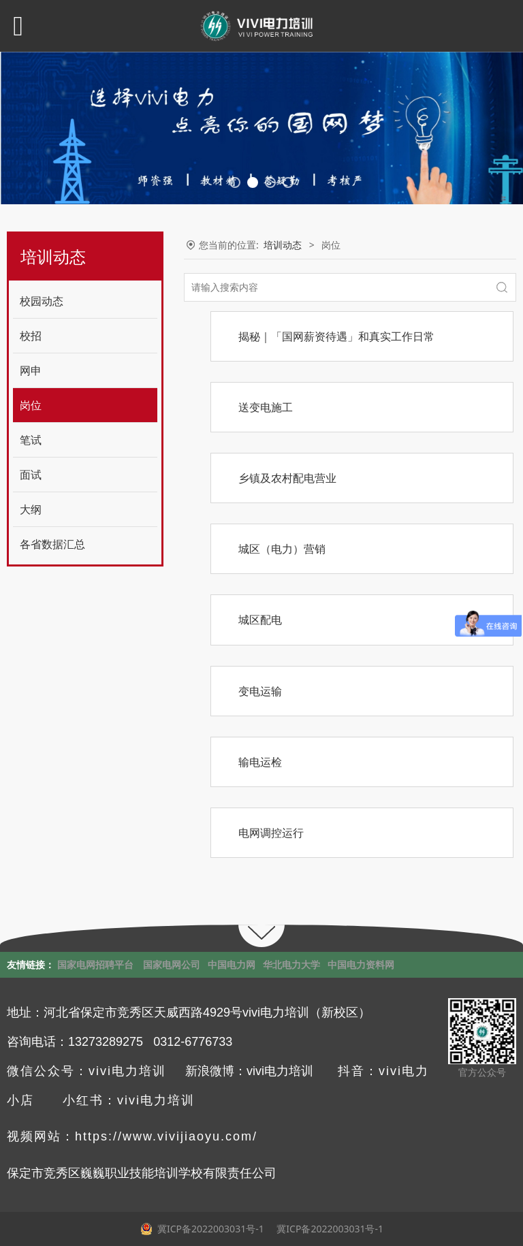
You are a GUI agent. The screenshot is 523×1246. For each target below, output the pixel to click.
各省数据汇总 (52, 544)
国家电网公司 (171, 964)
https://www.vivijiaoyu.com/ (166, 1136)
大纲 (31, 509)
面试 (31, 474)
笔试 (31, 439)
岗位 (31, 405)
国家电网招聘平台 (95, 964)
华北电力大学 (291, 964)
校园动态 (41, 300)
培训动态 (283, 244)
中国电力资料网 (361, 964)
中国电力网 (231, 964)
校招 (31, 335)
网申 (31, 370)
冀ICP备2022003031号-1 (328, 1228)
